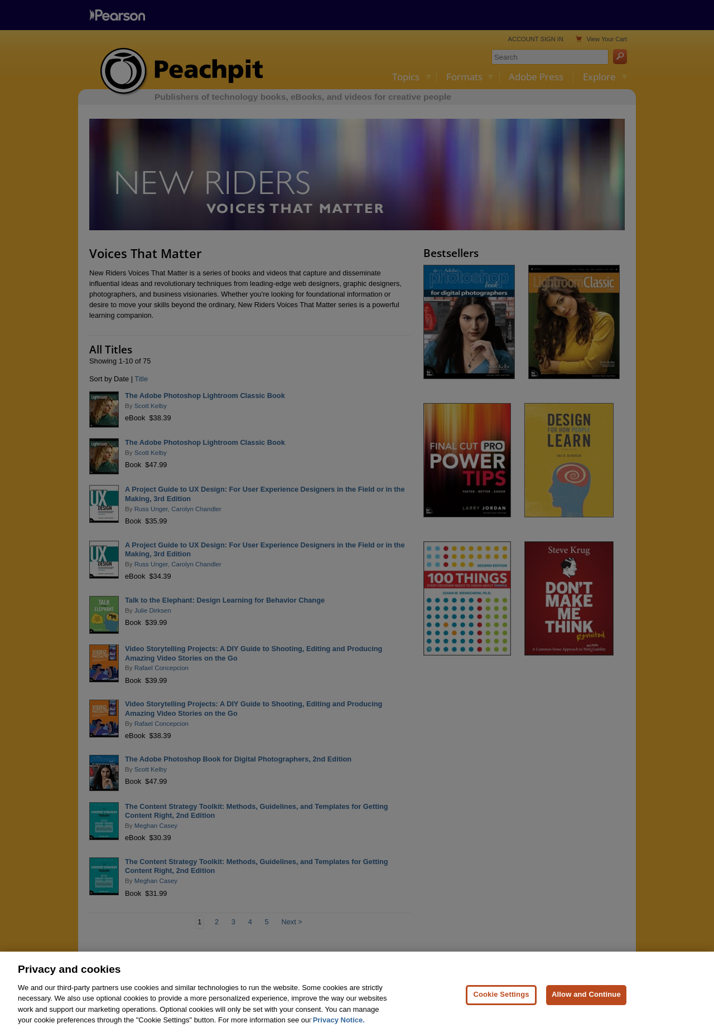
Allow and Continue (586, 1000)
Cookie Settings (501, 1000)
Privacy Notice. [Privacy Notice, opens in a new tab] (339, 1025)
